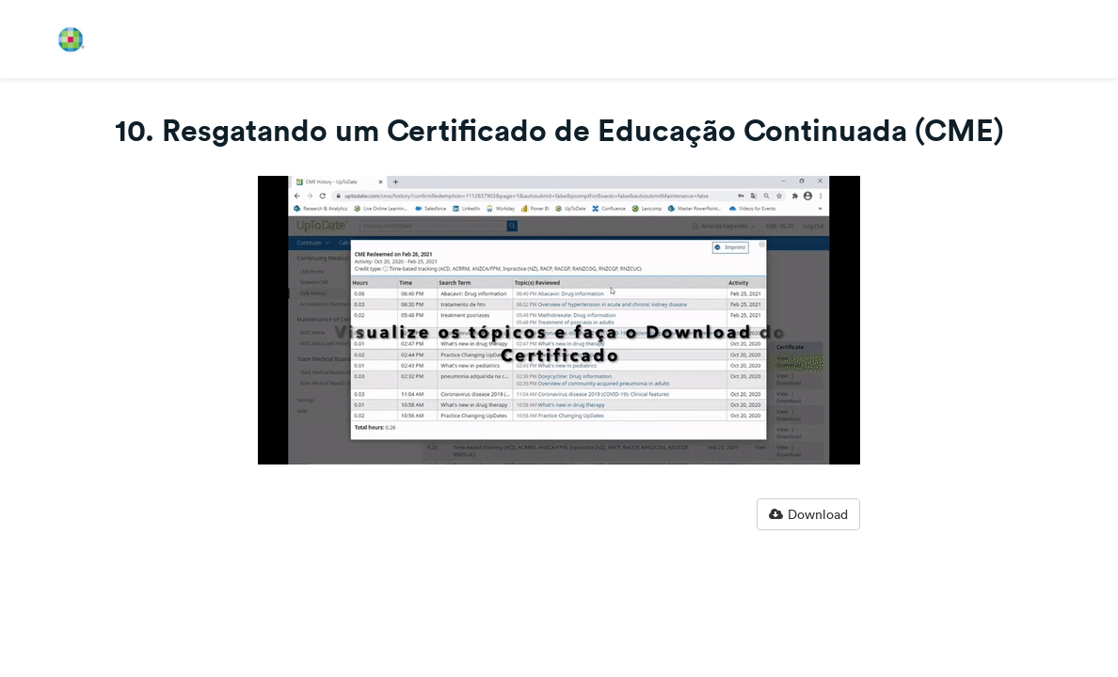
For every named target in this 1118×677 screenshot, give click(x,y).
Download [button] (808, 514)
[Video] (559, 320)
